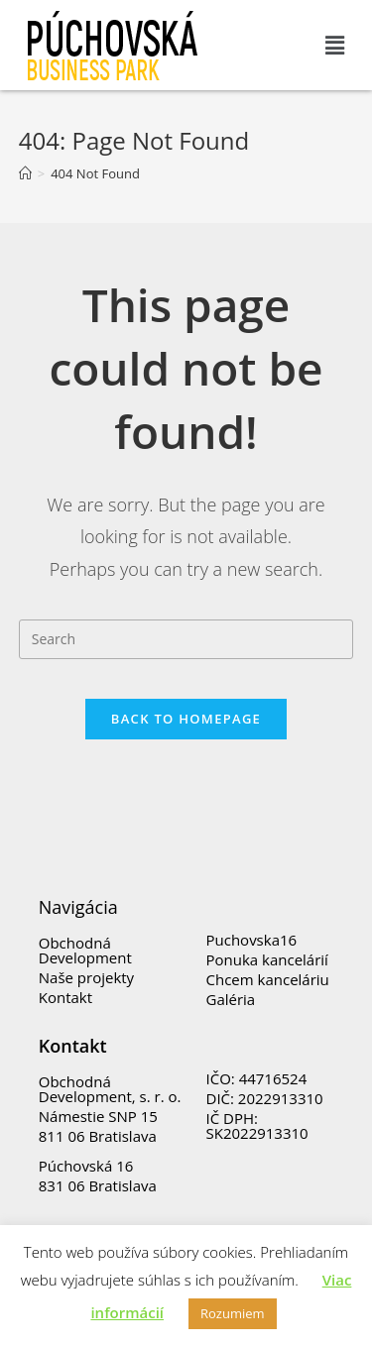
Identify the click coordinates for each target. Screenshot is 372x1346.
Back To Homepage (186, 719)
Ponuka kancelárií (267, 959)
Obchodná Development (85, 950)
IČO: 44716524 (257, 1078)
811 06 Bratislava (98, 1136)
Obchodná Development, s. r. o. (110, 1088)
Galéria (231, 999)
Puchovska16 (252, 940)
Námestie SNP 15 (98, 1116)
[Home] (25, 173)
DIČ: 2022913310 (264, 1098)
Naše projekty (86, 977)
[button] (335, 44)
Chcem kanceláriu (267, 979)
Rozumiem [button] (232, 1313)
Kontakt (65, 997)
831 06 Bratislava (98, 1185)
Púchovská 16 (86, 1166)
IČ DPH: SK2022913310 (257, 1125)
